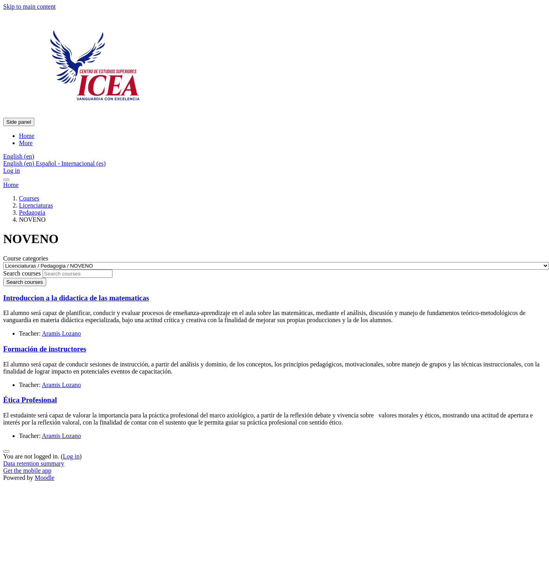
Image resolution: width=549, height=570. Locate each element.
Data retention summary (33, 463)
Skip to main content (29, 6)
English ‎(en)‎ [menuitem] (19, 163)
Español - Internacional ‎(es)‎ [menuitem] (71, 163)
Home (11, 184)
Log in (11, 170)
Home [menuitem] (26, 135)
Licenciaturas (36, 205)
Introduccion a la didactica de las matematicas (76, 298)
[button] (18, 156)
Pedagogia (32, 212)
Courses (29, 198)
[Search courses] (77, 274)
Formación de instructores (44, 349)
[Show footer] (6, 451)
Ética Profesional (30, 400)
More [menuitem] (26, 143)
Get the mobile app (27, 470)
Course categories (25, 258)
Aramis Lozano (61, 333)
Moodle (44, 477)
